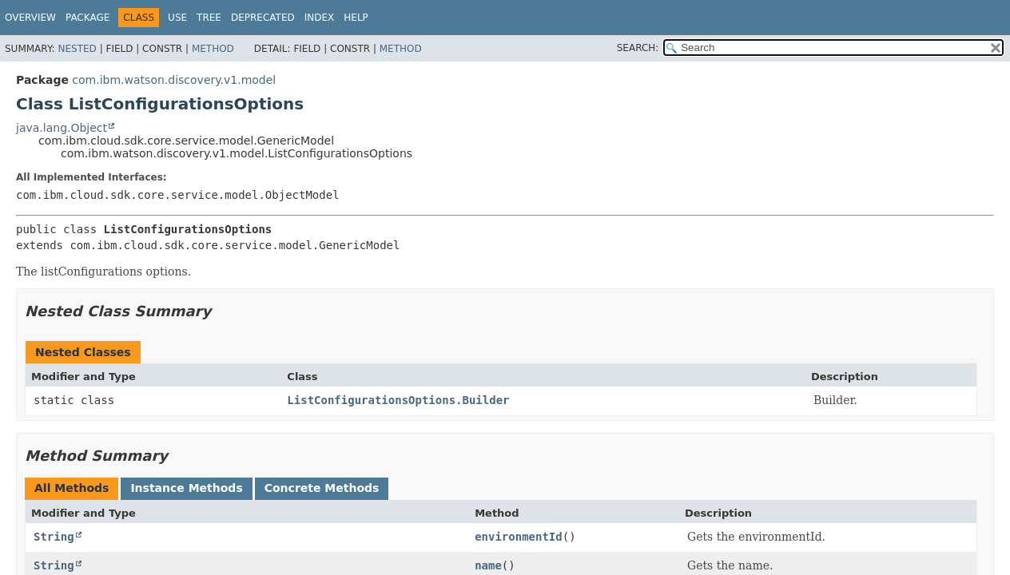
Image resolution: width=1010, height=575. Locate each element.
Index (319, 17)
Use (177, 17)
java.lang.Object (61, 127)
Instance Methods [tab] (186, 488)
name (488, 565)
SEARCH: (638, 48)
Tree (209, 17)
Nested (77, 48)
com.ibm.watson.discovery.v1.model (174, 79)
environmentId (519, 536)
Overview (30, 17)
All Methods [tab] (71, 488)
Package (87, 17)
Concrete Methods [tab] (322, 488)
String (54, 536)
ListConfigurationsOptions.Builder (398, 400)
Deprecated (263, 17)
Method (213, 48)
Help (356, 17)
